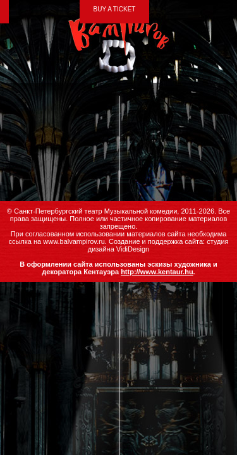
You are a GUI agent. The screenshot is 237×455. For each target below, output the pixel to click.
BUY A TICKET (115, 9)
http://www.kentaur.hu (157, 272)
